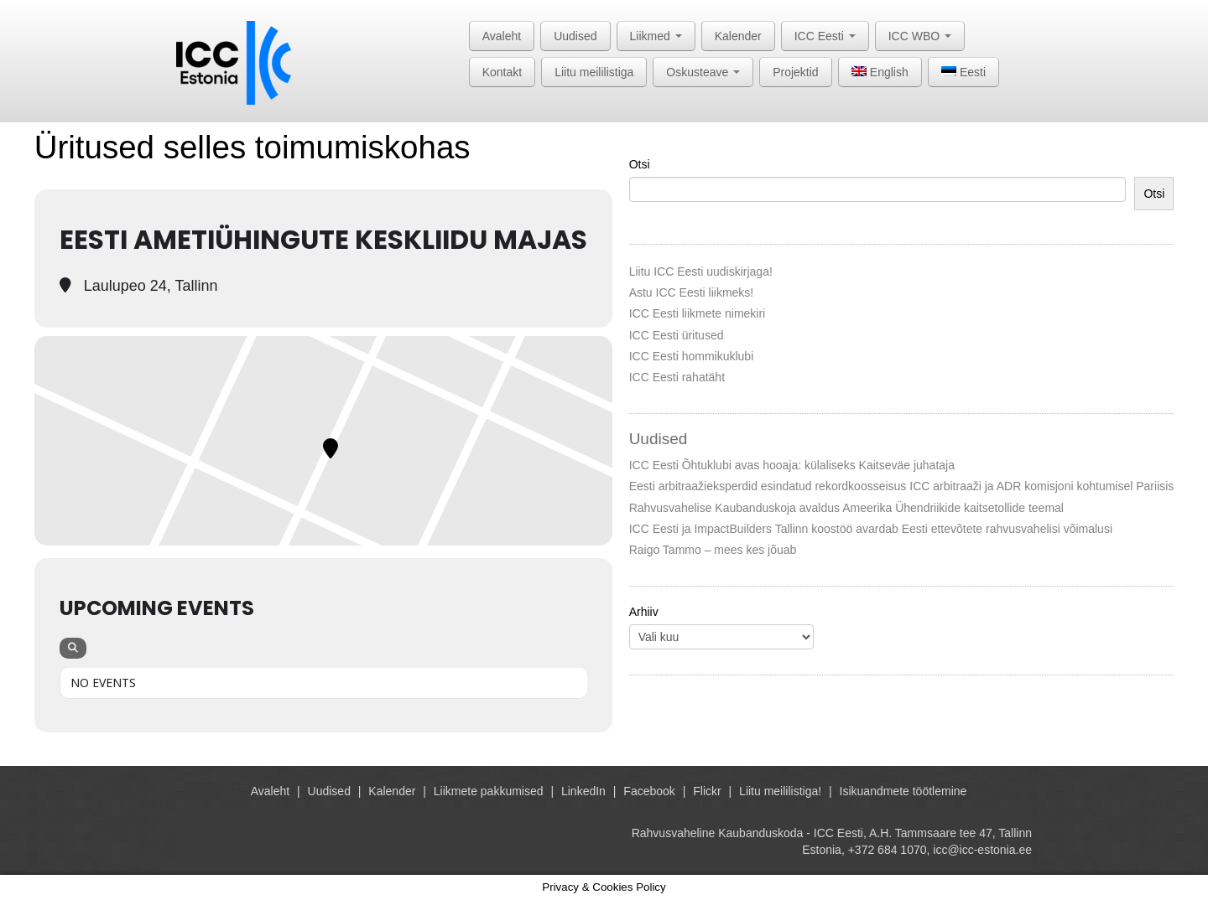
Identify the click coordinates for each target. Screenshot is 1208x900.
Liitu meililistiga (594, 72)
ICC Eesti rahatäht (677, 377)
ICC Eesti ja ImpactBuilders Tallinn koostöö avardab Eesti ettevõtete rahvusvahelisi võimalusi (870, 528)
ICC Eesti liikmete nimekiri (697, 313)
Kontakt (502, 72)
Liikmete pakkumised (489, 791)
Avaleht (501, 36)
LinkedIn (583, 791)
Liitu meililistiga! (780, 791)
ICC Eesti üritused (676, 335)
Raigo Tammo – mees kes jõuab (713, 549)
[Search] (73, 648)
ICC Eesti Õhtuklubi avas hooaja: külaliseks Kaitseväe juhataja (792, 465)
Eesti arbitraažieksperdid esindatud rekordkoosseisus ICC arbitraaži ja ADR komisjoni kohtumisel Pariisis (901, 486)
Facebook (648, 791)
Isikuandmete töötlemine (903, 791)
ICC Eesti (825, 36)
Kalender (738, 36)
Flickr (707, 791)
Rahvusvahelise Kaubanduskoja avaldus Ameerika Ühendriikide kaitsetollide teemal (846, 508)
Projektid (795, 72)
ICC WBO (919, 36)
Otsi (639, 164)
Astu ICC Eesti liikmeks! (691, 292)
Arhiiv (644, 611)
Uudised (575, 36)
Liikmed (656, 36)
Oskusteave (703, 72)
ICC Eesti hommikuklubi (691, 356)
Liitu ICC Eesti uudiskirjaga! (701, 271)
